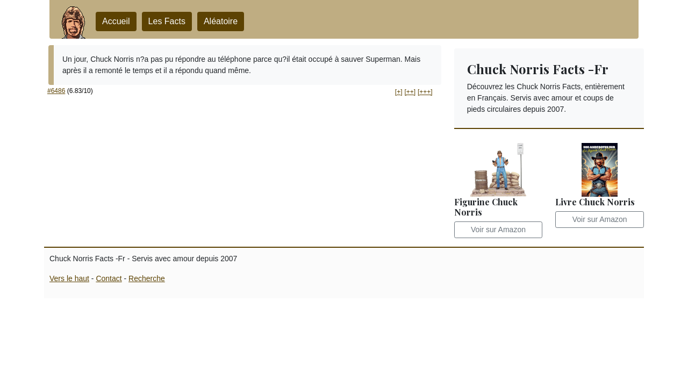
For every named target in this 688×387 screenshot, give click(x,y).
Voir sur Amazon (498, 229)
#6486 (56, 91)
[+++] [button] (425, 92)
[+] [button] (399, 92)
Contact (108, 278)
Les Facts (166, 21)
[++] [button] (409, 92)
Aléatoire (221, 21)
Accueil (116, 21)
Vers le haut (69, 278)
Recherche (146, 278)
